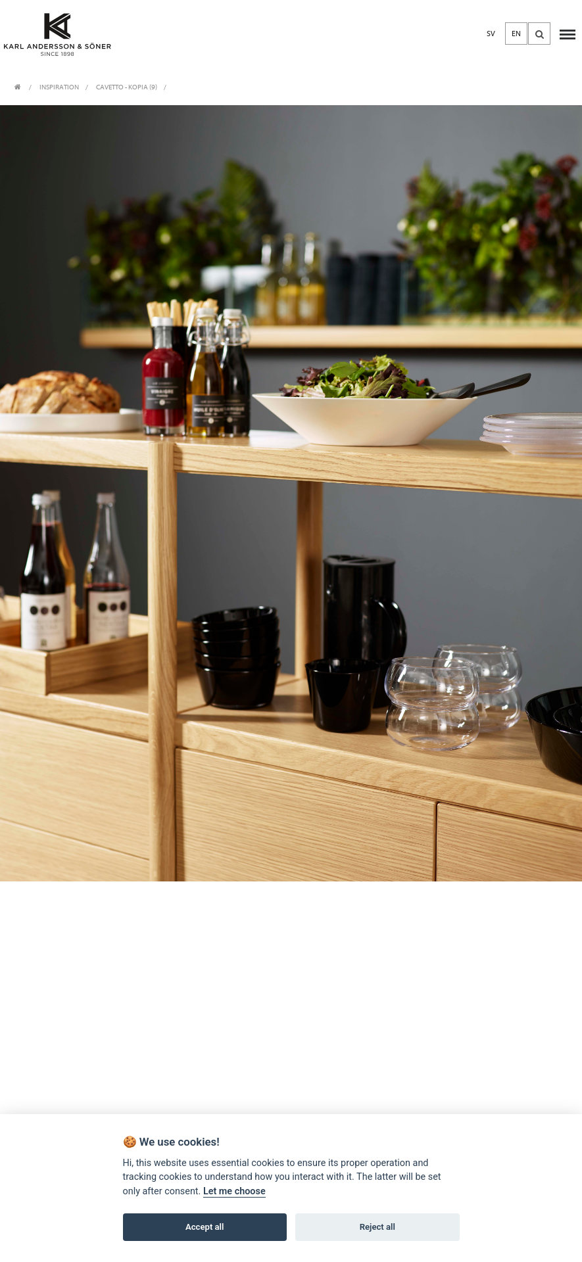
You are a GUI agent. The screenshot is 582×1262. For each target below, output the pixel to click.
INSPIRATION (59, 87)
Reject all (377, 1227)
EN (516, 33)
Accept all (204, 1227)
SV (491, 33)
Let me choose (234, 1191)
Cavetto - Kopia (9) (126, 87)
